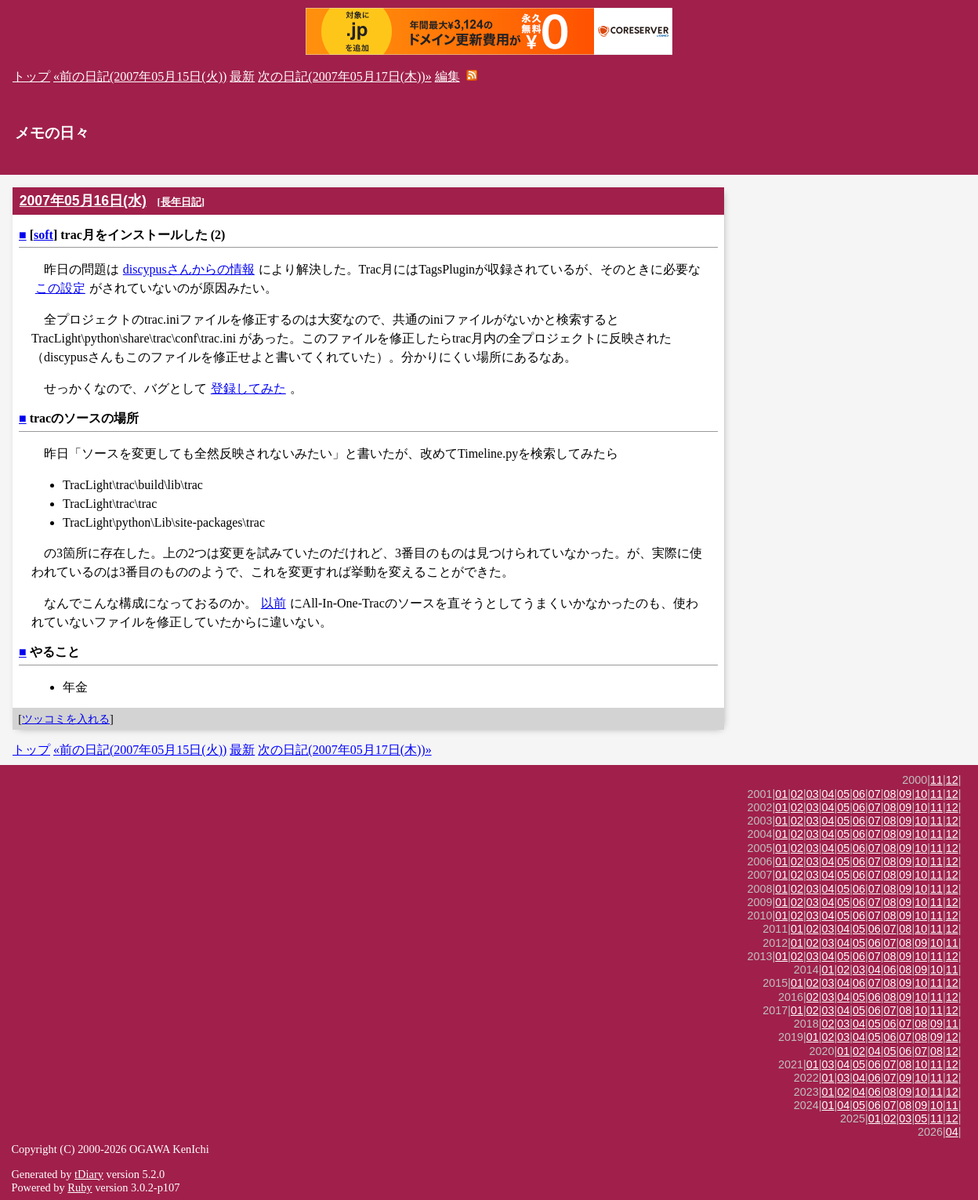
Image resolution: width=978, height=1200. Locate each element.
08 (890, 794)
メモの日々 (52, 133)
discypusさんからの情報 (189, 269)
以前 (273, 603)
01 (781, 794)
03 (812, 794)
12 (952, 780)
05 (843, 794)
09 (905, 794)
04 (828, 794)
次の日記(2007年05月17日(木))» (344, 76)
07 (874, 794)
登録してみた (248, 388)
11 (936, 780)
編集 (447, 76)
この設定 (60, 288)
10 (921, 794)
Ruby (79, 1187)
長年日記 (181, 202)
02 (797, 794)
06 (859, 794)
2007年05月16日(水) (83, 200)
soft (43, 234)
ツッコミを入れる (66, 718)
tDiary (88, 1174)
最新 (242, 76)
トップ (31, 76)
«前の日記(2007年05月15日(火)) (139, 76)
